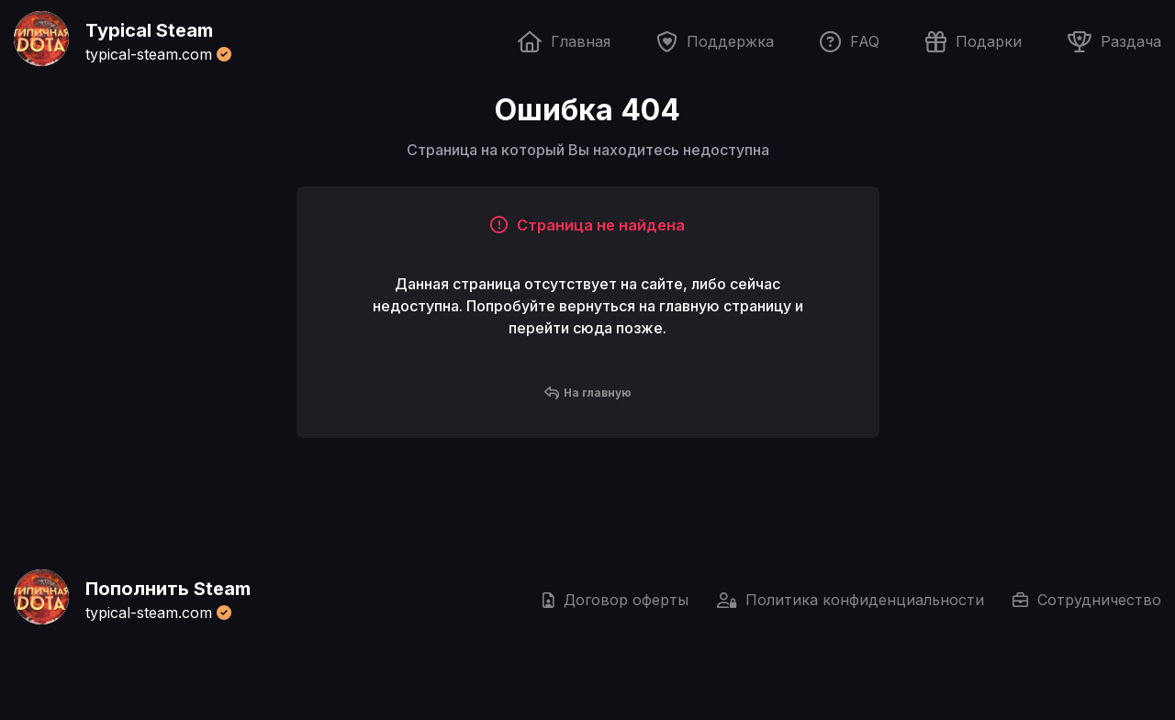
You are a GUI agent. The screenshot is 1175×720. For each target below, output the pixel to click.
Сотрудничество (1087, 600)
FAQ (849, 41)
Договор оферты (615, 600)
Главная (564, 41)
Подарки (973, 41)
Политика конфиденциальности (850, 600)
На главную (588, 393)
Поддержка (715, 41)
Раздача (1114, 41)
